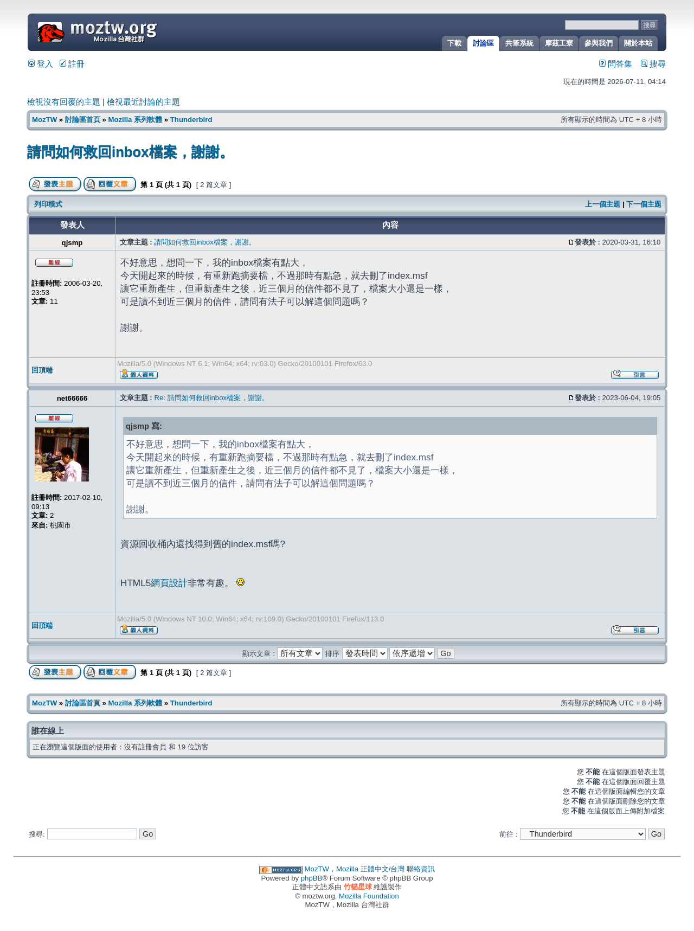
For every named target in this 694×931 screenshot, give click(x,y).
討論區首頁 (82, 119)
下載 (454, 43)
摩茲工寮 (559, 43)
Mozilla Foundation (369, 896)
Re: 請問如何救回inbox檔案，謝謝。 (211, 398)
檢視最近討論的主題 (143, 102)
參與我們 (598, 43)
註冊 (72, 64)
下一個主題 (643, 204)
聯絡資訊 (421, 869)
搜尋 (653, 64)
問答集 (615, 64)
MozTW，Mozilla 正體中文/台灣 (355, 869)
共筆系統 (519, 43)
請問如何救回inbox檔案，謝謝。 (130, 151)
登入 (40, 64)
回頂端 (42, 370)
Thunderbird (191, 119)
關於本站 (638, 43)
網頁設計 (169, 582)
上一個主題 (602, 204)
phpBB (312, 878)
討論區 (483, 43)
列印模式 (48, 204)
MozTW (124, 31)
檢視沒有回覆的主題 (63, 102)
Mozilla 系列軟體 (135, 119)
